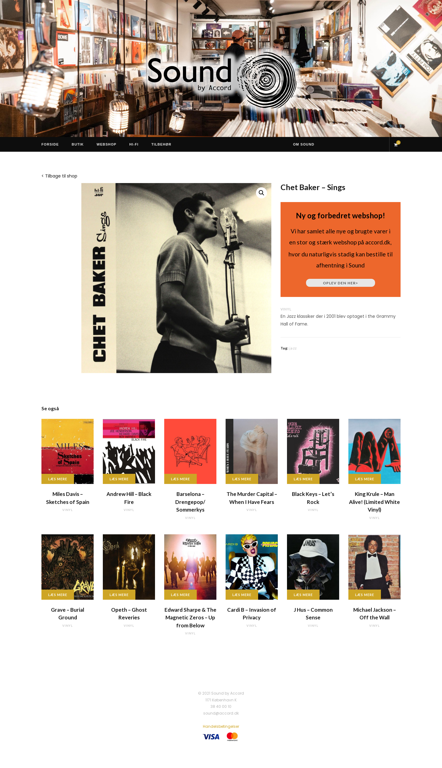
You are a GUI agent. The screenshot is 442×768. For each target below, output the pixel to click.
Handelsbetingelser (221, 726)
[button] (261, 192)
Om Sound (303, 144)
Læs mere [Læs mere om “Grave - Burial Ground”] (57, 595)
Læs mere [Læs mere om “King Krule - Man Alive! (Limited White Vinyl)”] (364, 479)
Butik (78, 144)
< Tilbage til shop (59, 176)
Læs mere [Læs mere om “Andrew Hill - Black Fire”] (119, 479)
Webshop (107, 144)
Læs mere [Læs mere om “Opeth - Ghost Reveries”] (119, 595)
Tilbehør (161, 144)
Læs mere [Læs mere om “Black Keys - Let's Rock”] (303, 479)
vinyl (286, 309)
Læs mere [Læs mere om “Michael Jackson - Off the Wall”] (364, 595)
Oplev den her (340, 283)
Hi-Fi (133, 144)
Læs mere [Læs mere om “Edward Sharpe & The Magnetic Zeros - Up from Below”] (180, 595)
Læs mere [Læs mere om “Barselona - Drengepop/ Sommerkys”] (180, 479)
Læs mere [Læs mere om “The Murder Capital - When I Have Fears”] (241, 479)
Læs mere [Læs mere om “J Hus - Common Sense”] (303, 595)
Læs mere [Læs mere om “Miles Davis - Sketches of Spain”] (57, 479)
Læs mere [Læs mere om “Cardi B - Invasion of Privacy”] (241, 595)
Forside (50, 144)
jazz (293, 348)
